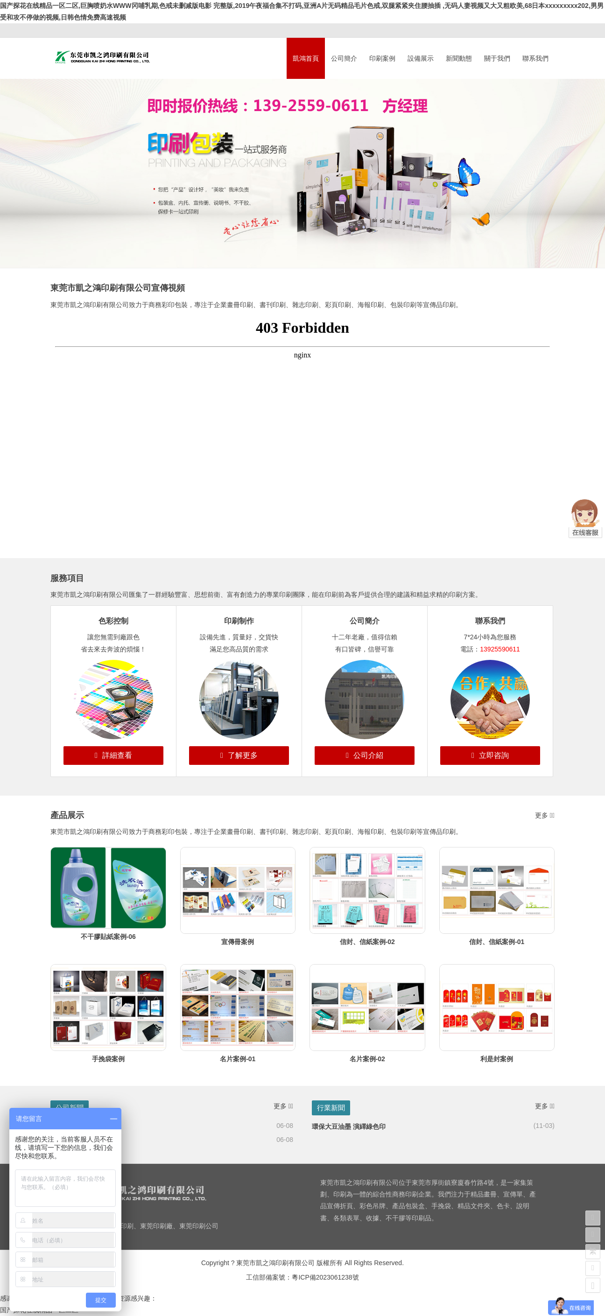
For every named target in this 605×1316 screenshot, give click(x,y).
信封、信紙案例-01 (496, 941)
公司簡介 (344, 58)
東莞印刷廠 (156, 1226)
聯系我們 (535, 58)
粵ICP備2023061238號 (325, 1277)
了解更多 (239, 755)
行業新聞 (331, 1108)
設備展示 (421, 58)
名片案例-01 (237, 1059)
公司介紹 (364, 755)
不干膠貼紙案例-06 (108, 936)
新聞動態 (459, 58)
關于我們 (497, 58)
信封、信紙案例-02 (367, 941)
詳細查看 (113, 755)
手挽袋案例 (108, 1059)
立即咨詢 (490, 755)
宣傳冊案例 (237, 941)
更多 (545, 815)
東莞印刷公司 (198, 1226)
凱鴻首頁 (306, 58)
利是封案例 (496, 1059)
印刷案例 (382, 58)
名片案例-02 (367, 1059)
